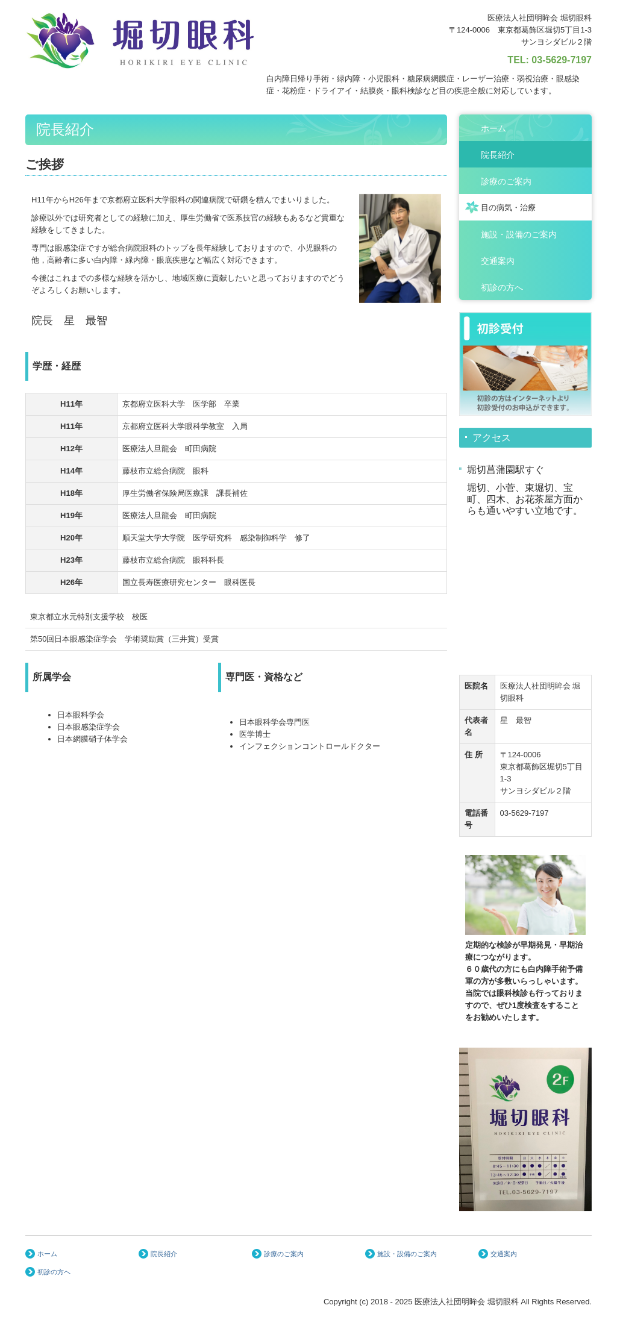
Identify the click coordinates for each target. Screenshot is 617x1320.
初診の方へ (502, 287)
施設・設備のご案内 (519, 234)
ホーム (493, 128)
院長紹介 (498, 155)
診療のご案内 (506, 181)
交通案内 (498, 261)
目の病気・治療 (508, 207)
